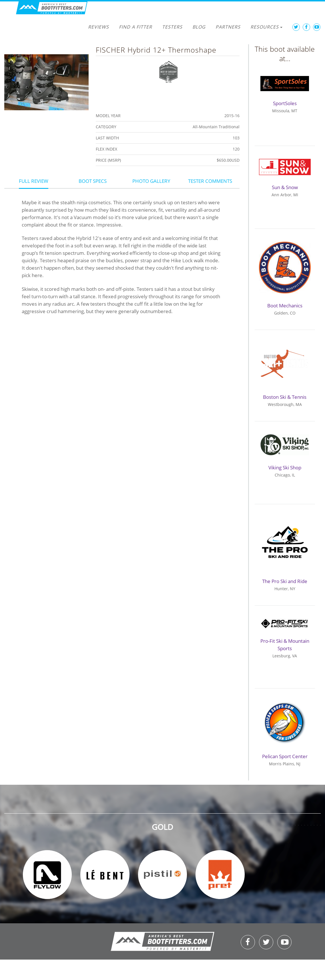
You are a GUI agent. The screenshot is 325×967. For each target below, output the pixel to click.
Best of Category (168, 71)
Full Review (33, 181)
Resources (266, 27)
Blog (199, 27)
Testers (172, 27)
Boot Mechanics (284, 305)
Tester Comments (210, 181)
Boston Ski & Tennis (284, 397)
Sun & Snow (285, 187)
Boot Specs (93, 181)
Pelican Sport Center (285, 756)
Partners (228, 27)
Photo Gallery (151, 181)
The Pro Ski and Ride (284, 581)
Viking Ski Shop (284, 467)
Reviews (98, 27)
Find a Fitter (135, 27)
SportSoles (285, 103)
